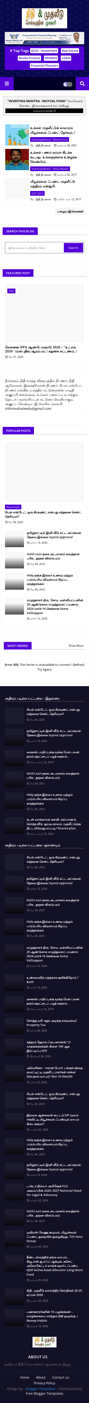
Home (24, 1377)
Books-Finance (29, 58)
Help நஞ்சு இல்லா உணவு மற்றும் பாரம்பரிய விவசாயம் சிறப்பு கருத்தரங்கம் (50, 579)
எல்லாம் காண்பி (44, 110)
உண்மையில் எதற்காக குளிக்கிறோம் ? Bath (53, 979)
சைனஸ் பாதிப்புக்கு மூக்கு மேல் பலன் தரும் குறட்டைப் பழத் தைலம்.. (53, 754)
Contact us (60, 1377)
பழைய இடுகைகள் (70, 211)
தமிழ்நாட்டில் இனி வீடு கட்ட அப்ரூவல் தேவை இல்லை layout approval (54, 535)
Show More (76, 646)
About (41, 1377)
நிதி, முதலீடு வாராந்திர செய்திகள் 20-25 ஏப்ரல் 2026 (54, 1292)
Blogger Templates (41, 1388)
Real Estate (70, 50)
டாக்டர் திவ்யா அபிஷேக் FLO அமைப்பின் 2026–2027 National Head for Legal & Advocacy (54, 1190)
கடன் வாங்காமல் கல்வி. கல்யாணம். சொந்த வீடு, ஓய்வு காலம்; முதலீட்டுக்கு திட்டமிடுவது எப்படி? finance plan (54, 823)
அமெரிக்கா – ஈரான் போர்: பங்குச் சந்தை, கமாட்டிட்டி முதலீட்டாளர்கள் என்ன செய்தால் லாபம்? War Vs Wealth (55, 1072)
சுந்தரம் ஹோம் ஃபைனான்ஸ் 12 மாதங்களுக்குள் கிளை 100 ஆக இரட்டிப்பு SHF (48, 1046)
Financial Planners (44, 65)
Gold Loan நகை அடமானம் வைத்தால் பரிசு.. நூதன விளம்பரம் (53, 556)
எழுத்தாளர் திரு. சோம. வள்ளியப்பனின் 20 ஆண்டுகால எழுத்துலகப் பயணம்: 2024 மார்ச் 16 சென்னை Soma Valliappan (55, 606)
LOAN (66, 58)
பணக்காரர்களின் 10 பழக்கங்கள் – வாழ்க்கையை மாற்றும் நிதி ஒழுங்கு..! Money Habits (52, 1316)
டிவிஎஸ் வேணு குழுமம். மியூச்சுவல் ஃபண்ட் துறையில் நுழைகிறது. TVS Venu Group (55, 1236)
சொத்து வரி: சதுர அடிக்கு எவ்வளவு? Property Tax (52, 1022)
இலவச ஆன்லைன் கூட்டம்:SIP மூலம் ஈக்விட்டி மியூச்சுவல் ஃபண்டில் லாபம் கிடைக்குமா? (53, 1119)
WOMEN (51, 58)
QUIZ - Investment (44, 50)
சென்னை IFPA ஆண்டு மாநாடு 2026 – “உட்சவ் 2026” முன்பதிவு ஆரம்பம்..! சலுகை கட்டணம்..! (41, 349)
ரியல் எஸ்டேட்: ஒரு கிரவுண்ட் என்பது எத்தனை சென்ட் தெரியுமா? (43, 514)
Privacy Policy (44, 1383)
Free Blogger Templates (44, 1393)
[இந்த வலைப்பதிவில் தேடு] (35, 247)
